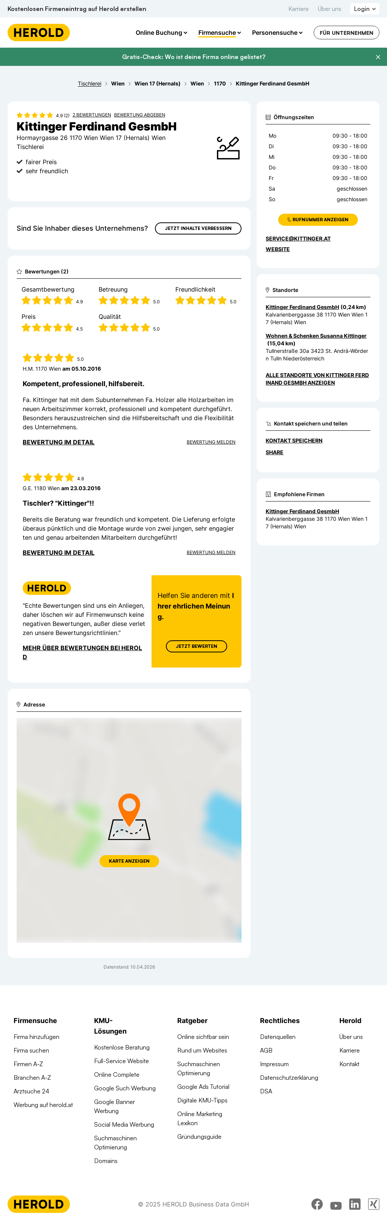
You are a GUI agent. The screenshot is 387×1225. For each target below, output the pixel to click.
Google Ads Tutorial (203, 1086)
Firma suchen (31, 1050)
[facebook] (317, 1204)
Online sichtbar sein (203, 1036)
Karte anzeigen (129, 861)
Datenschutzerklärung (289, 1077)
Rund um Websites (202, 1050)
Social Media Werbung (124, 1124)
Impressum (274, 1064)
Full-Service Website (121, 1061)
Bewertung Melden (211, 442)
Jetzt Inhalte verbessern (198, 228)
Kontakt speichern (294, 440)
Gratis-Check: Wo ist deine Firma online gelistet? (193, 57)
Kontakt (349, 1064)
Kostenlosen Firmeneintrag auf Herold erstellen (77, 8)
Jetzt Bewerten (196, 646)
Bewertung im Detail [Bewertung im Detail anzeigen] (58, 442)
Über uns (329, 8)
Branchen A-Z (32, 1077)
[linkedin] (355, 1204)
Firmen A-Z (28, 1064)
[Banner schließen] (377, 57)
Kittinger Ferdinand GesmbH (302, 511)
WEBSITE (278, 249)
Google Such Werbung (125, 1088)
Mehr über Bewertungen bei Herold (82, 652)
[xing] (373, 1204)
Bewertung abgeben (139, 115)
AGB (266, 1050)
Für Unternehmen (346, 32)
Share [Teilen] (274, 452)
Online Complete (116, 1074)
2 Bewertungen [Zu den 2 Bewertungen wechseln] (92, 115)
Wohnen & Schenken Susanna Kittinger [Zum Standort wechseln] (316, 335)
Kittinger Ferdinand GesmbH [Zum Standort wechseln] (302, 307)
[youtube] (336, 1204)
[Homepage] (39, 32)
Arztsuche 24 (31, 1091)
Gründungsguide (199, 1136)
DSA (266, 1091)
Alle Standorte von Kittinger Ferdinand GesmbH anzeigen (317, 379)
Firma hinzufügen (36, 1036)
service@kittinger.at (298, 238)
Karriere (298, 8)
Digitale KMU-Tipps (202, 1100)
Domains (106, 1160)
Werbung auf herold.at (43, 1105)
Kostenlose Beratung (122, 1047)
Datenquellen (278, 1036)
